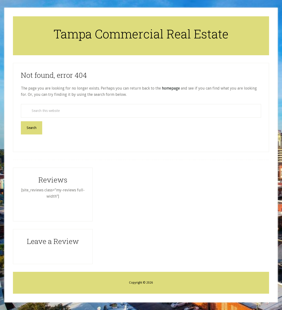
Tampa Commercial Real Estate (141, 34)
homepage (171, 88)
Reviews (52, 179)
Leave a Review (53, 241)
